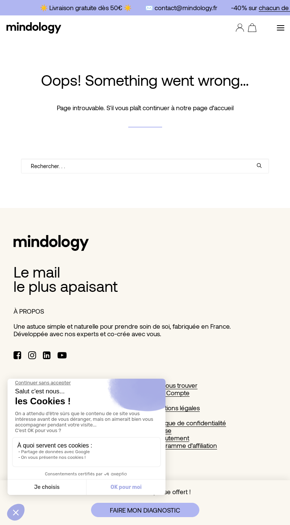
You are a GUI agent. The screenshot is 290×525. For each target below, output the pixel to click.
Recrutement (170, 438)
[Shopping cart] (250, 27)
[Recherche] (145, 166)
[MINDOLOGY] (34, 27)
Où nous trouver (174, 385)
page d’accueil (213, 107)
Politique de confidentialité (189, 422)
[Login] (238, 27)
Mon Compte (171, 392)
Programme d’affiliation (184, 445)
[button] (280, 27)
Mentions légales (176, 407)
